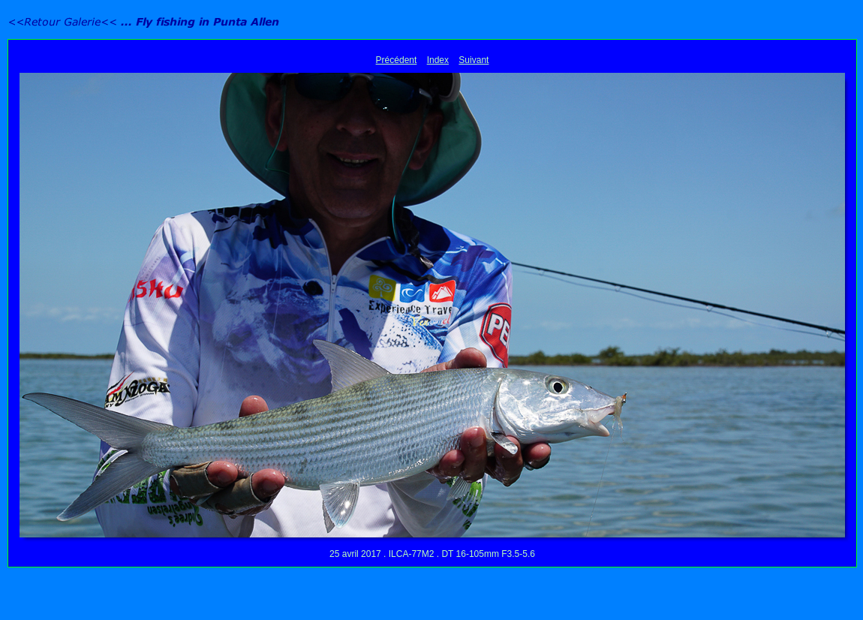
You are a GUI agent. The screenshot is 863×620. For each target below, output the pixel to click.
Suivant (474, 60)
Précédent (396, 60)
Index (438, 60)
